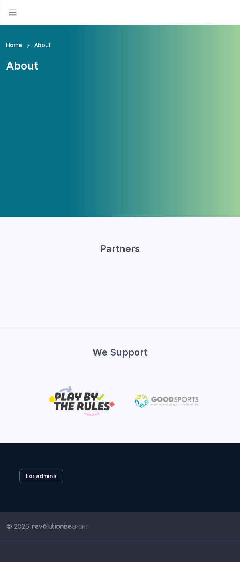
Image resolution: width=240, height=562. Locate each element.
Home (14, 45)
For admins (41, 475)
